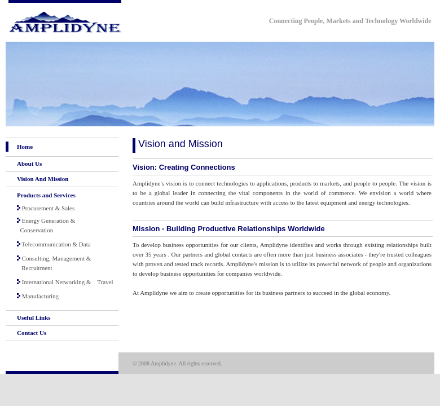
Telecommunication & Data (54, 244)
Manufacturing (38, 296)
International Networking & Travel (65, 282)
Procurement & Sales (45, 208)
